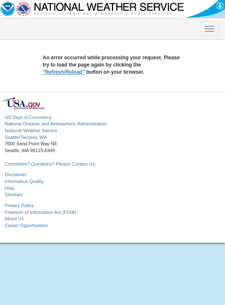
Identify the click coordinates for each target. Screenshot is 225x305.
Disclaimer (15, 174)
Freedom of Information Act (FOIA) (40, 212)
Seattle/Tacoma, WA (26, 137)
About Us (14, 218)
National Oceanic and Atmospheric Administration (56, 123)
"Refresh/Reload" (64, 72)
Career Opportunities (26, 225)
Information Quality (24, 181)
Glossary (14, 194)
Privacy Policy (19, 205)
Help (9, 188)
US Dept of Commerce (28, 117)
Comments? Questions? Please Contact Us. (50, 163)
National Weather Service (31, 130)
